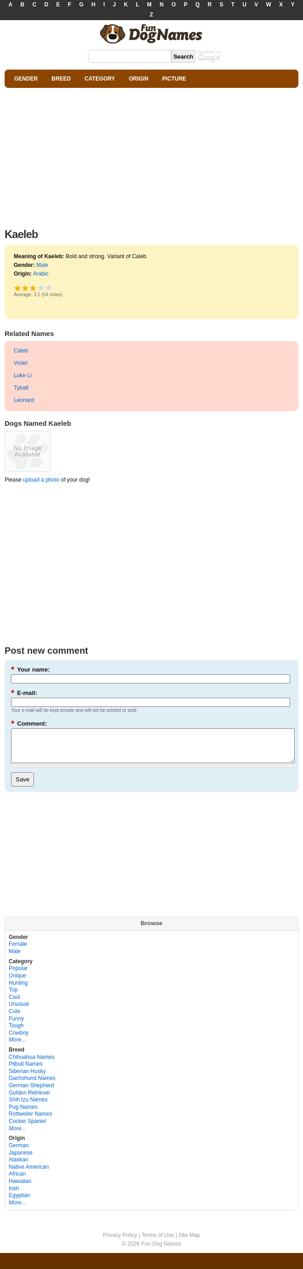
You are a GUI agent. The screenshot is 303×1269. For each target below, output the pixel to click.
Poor (18, 287)
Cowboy (18, 1039)
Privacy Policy (120, 1242)
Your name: (30, 669)
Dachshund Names (32, 1085)
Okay (25, 287)
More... (17, 1046)
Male (42, 265)
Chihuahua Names (31, 1064)
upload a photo (41, 480)
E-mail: (24, 693)
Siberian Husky (27, 1078)
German (18, 1152)
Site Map (189, 1242)
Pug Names (23, 1114)
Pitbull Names (26, 1071)
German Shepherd (31, 1092)
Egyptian (19, 1202)
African (17, 1180)
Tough (16, 1032)
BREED (61, 79)
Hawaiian (20, 1188)
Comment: (29, 723)
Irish (14, 1195)
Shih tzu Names (28, 1106)
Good (33, 287)
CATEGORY (99, 79)
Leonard (24, 400)
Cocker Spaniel (27, 1128)
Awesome (49, 287)
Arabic (41, 274)
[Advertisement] (151, 156)
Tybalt (21, 388)
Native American (29, 1174)
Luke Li (23, 375)
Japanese (21, 1159)
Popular (18, 975)
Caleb (21, 350)
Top (13, 996)
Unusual (19, 1011)
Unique (17, 982)
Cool (14, 1004)
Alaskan (18, 1166)
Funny (16, 1025)
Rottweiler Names (30, 1120)
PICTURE (174, 79)
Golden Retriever (29, 1099)
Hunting (18, 990)
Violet (21, 363)
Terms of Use (158, 1242)
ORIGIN (139, 79)
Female (18, 951)
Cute (14, 1018)
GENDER (26, 79)
